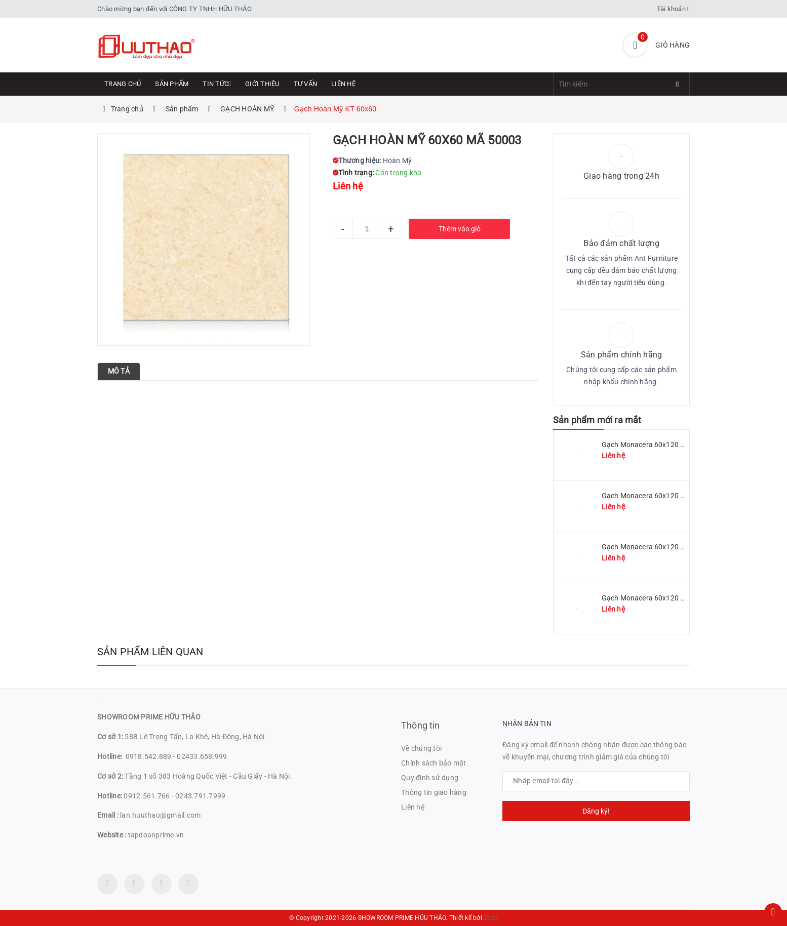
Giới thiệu (262, 84)
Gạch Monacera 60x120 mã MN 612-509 (667, 496)
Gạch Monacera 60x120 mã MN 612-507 (667, 547)
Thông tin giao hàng (433, 792)
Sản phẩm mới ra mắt (597, 420)
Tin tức (217, 84)
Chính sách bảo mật (433, 763)
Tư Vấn (306, 84)
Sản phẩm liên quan (150, 652)
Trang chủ (122, 84)
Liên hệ (343, 84)
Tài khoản (673, 9)
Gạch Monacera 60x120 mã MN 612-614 (667, 598)
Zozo (491, 917)
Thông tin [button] (420, 725)
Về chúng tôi (421, 748)
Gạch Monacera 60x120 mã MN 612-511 (667, 444)
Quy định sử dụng (429, 778)
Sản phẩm (171, 84)
